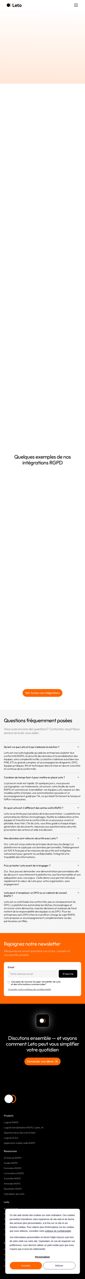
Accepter (25, 1265)
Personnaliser (42, 1257)
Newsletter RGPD (13, 1188)
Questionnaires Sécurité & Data (19, 1132)
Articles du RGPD (12, 1157)
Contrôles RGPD (12, 1178)
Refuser (59, 1265)
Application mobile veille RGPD (19, 1143)
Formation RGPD (12, 1168)
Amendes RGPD (12, 1183)
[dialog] (42, 1241)
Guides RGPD (11, 1163)
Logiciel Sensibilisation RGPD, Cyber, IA (23, 1127)
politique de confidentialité (58, 1231)
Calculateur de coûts (14, 1193)
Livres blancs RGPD (14, 1173)
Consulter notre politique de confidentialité (29, 989)
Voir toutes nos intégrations (42, 693)
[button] (75, 5)
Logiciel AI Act (11, 1137)
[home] (14, 5)
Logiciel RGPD (11, 1122)
